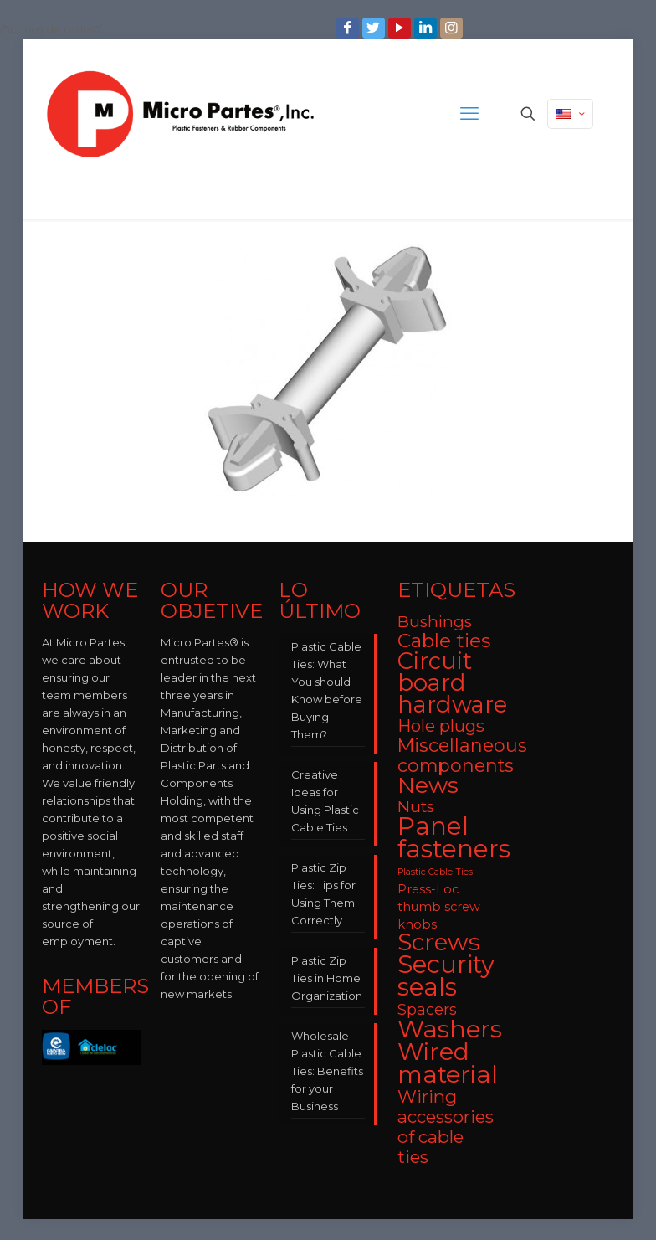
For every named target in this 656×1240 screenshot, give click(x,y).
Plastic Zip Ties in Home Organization (326, 978)
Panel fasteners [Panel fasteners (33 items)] (453, 837)
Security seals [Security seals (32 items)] (446, 975)
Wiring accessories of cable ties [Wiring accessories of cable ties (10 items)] (445, 1126)
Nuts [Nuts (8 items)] (415, 806)
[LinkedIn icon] (427, 28)
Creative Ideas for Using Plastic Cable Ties (325, 801)
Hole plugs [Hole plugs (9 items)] (440, 726)
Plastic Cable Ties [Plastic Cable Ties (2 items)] (435, 872)
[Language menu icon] (570, 114)
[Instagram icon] (453, 28)
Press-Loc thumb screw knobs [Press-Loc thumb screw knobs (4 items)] (438, 907)
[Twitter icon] (375, 28)
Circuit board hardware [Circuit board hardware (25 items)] (452, 682)
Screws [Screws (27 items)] (438, 942)
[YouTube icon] (401, 28)
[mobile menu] (469, 114)
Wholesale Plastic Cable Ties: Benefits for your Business (327, 1071)
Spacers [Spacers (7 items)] (427, 1009)
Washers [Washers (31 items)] (449, 1028)
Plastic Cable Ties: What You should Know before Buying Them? (326, 690)
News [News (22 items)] (428, 785)
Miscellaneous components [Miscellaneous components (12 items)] (462, 755)
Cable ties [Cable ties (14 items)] (443, 640)
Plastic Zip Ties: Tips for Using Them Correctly (323, 894)
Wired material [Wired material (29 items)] (447, 1062)
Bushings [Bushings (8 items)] (434, 621)
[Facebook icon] (349, 28)
